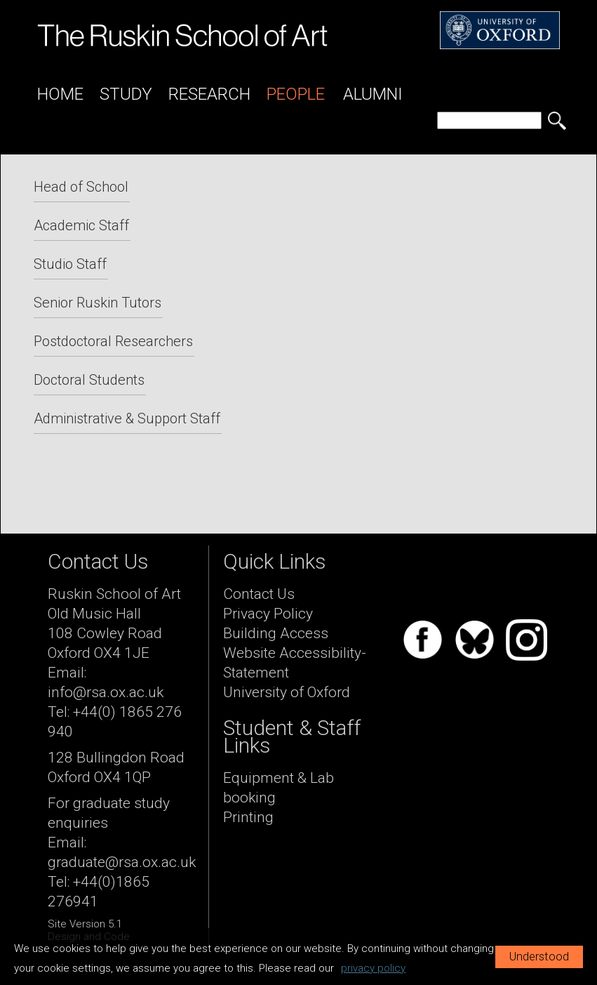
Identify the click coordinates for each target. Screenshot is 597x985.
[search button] (557, 121)
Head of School (81, 186)
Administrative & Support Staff (127, 418)
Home (60, 94)
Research (209, 94)
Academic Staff (81, 225)
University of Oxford (286, 692)
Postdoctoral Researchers (113, 341)
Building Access (275, 633)
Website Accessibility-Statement (294, 662)
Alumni (373, 94)
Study (126, 94)
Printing (248, 817)
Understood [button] (539, 956)
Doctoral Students (89, 379)
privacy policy (373, 968)
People (296, 94)
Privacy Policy (268, 613)
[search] (489, 120)
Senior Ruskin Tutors (97, 302)
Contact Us (259, 594)
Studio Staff (70, 264)
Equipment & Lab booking (278, 787)
